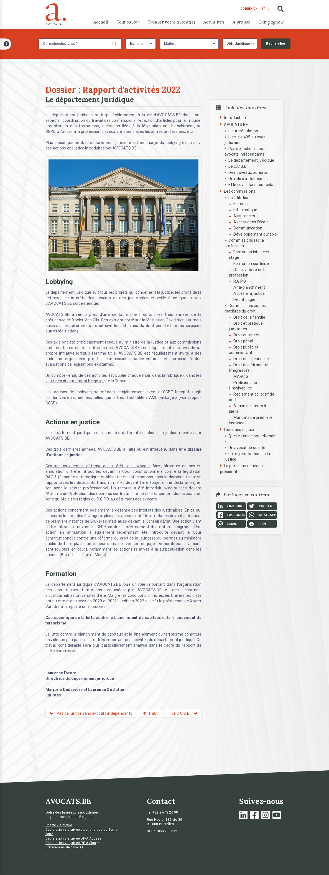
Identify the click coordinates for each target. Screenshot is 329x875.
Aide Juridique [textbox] (238, 43)
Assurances (244, 216)
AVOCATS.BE (236, 124)
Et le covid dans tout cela (250, 184)
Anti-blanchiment (249, 287)
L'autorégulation (243, 131)
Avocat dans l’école (251, 222)
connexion (249, 8)
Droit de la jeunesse (251, 359)
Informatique (245, 210)
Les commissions (239, 191)
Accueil (100, 22)
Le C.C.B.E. (237, 166)
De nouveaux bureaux (248, 172)
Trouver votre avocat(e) (171, 22)
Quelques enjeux (239, 429)
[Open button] (5, 44)
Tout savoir (128, 22)
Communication (247, 228)
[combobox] (141, 43)
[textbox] (171, 43)
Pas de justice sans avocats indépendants (94, 713)
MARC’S (240, 376)
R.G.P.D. (239, 281)
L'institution (238, 197)
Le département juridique (251, 160)
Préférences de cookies (64, 847)
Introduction (235, 117)
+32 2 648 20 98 (165, 812)
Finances (241, 204)
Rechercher (275, 43)
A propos (241, 22)
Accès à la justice (249, 293)
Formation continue (251, 263)
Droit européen (247, 335)
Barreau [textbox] (136, 43)
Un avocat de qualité (246, 447)
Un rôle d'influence (245, 178)
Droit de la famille (249, 317)
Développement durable (255, 234)
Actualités (213, 22)
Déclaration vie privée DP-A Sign (72, 843)
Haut (153, 713)
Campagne (271, 22)
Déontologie (244, 299)
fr (264, 8)
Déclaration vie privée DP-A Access (73, 838)
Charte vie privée (58, 825)
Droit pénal (243, 341)
